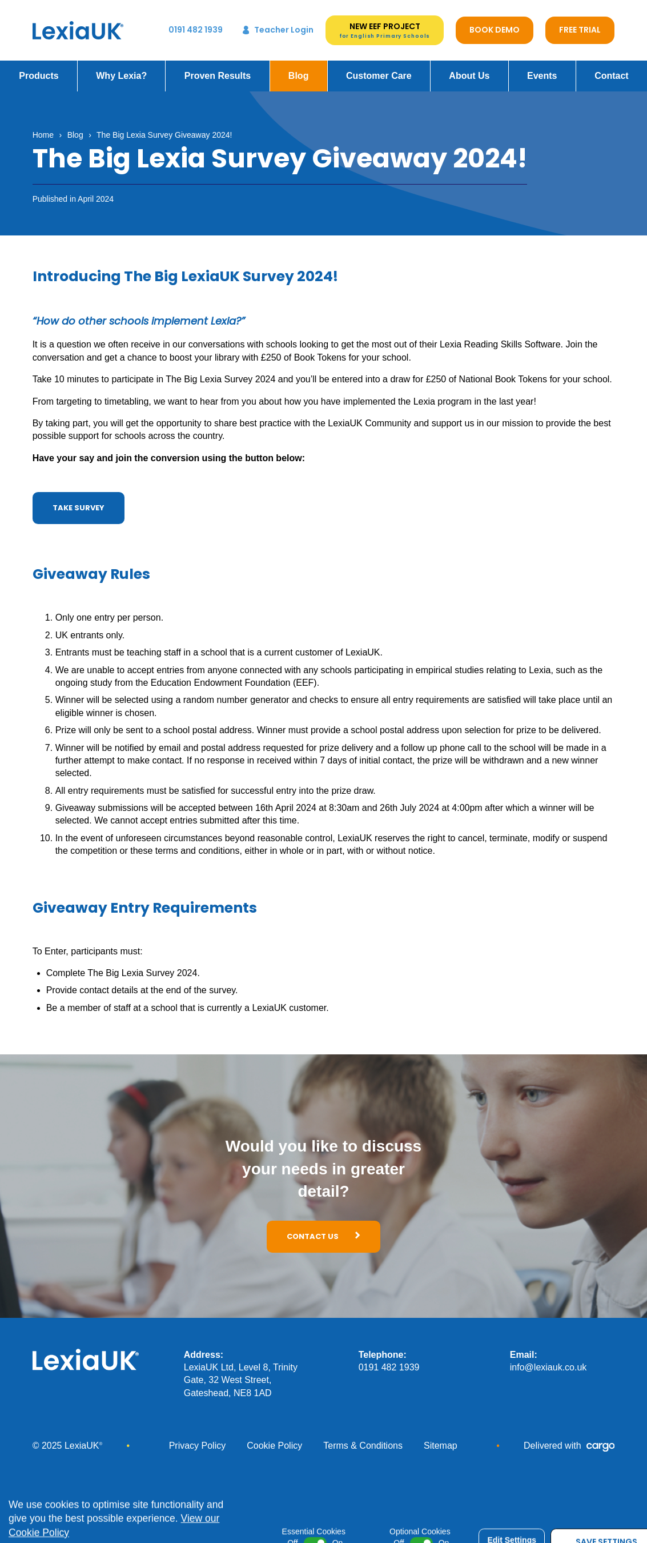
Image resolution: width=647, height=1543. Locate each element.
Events (542, 68)
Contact (611, 68)
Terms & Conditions (363, 1437)
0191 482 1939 (389, 1359)
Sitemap (440, 1437)
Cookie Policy (274, 1437)
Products (38, 68)
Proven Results (217, 68)
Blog (298, 68)
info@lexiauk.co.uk (548, 1359)
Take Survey (79, 499)
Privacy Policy (197, 1437)
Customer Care (379, 68)
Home (43, 126)
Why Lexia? (121, 68)
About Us (469, 68)
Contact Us (323, 1228)
